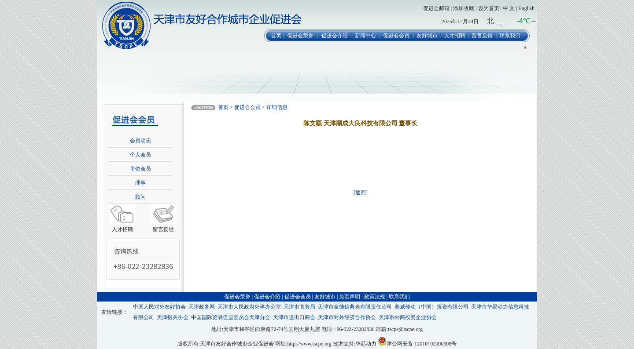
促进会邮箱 (436, 8)
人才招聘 (454, 36)
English (526, 8)
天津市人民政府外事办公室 (249, 307)
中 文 (509, 8)
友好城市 (427, 36)
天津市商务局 (299, 307)
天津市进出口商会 (294, 317)
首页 (276, 36)
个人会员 (140, 155)
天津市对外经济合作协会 (347, 317)
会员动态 (140, 141)
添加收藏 (463, 8)
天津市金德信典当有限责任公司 (355, 307)
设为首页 (488, 8)
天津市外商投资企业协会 (408, 317)
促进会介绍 (334, 36)
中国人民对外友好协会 (159, 307)
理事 (140, 183)
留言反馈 (482, 36)
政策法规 (374, 297)
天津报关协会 (172, 317)
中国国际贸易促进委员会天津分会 (230, 317)
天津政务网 (201, 307)
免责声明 (349, 297)
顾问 (140, 197)
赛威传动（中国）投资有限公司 (431, 307)
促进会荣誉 (300, 36)
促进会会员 (396, 36)
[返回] (361, 192)
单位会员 (140, 169)
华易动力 (365, 344)
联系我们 (509, 36)
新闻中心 (365, 36)
